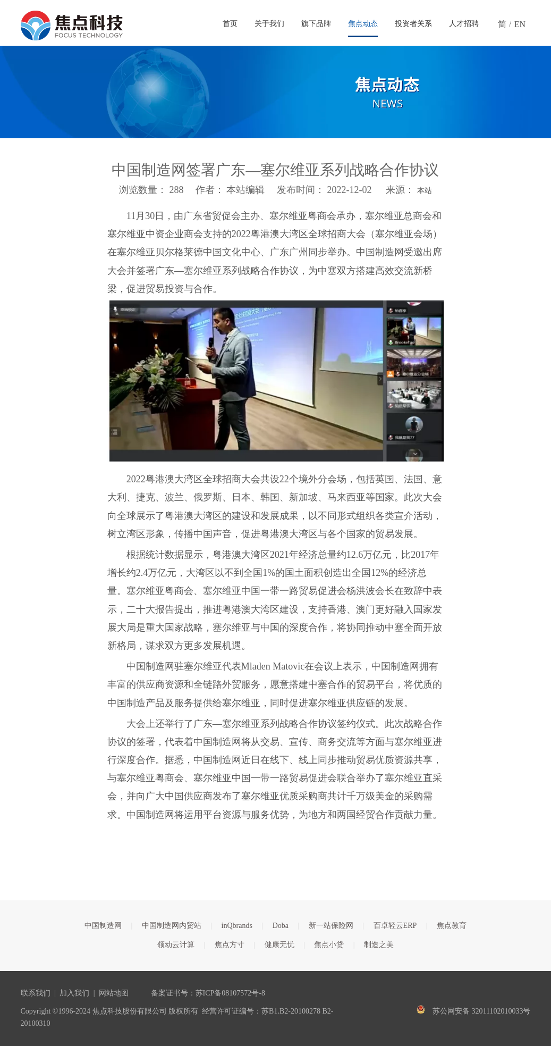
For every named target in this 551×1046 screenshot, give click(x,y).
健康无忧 (279, 945)
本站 (424, 191)
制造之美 (379, 945)
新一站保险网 (331, 926)
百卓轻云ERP (395, 926)
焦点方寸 (229, 945)
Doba (281, 926)
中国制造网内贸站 (171, 926)
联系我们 (35, 993)
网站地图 (114, 993)
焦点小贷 (329, 945)
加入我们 (74, 993)
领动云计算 (175, 945)
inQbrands (237, 926)
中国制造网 (103, 926)
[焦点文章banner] (275, 92)
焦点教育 (452, 926)
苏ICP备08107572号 (227, 993)
